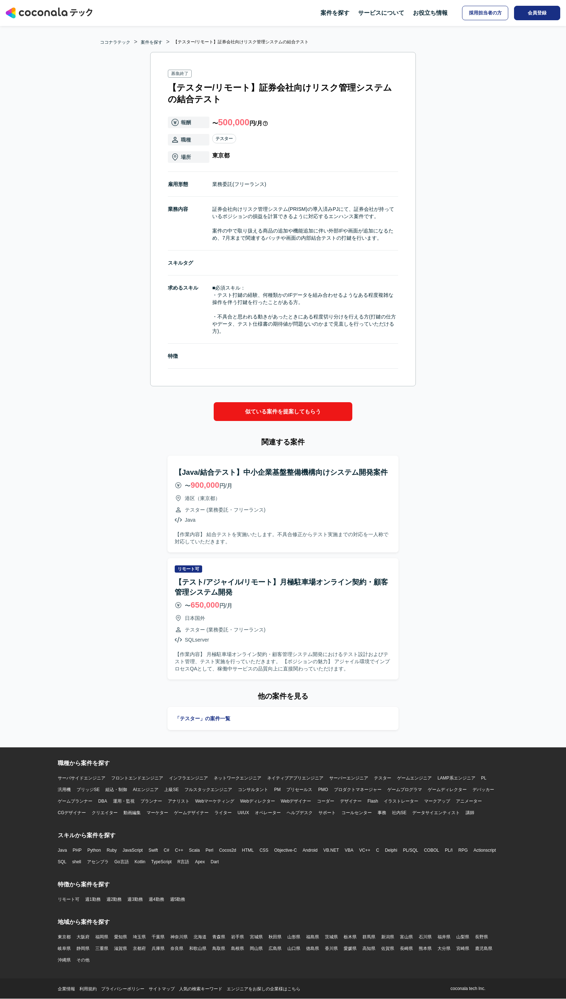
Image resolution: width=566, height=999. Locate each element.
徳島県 (312, 948)
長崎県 (406, 948)
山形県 (293, 936)
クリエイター (105, 812)
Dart (214, 861)
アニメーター (469, 801)
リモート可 (68, 899)
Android (309, 850)
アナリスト (179, 801)
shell (76, 861)
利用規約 (88, 988)
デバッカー (483, 789)
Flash (372, 801)
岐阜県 (64, 948)
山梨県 (462, 936)
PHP (77, 850)
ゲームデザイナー (191, 812)
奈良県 (176, 948)
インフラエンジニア (188, 778)
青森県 (218, 936)
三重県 (101, 948)
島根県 (237, 948)
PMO (323, 789)
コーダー (325, 801)
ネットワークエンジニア (237, 778)
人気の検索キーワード (200, 988)
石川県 (425, 936)
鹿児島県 (483, 948)
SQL (62, 861)
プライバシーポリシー (122, 988)
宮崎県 (462, 948)
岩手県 (237, 936)
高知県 (368, 948)
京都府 (139, 948)
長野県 (481, 936)
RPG (463, 850)
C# (166, 850)
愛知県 (120, 936)
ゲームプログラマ (404, 789)
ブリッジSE (88, 789)
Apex (200, 861)
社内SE (399, 812)
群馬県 (368, 936)
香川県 (331, 948)
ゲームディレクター (447, 789)
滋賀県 (120, 948)
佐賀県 (387, 948)
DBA (102, 801)
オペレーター (268, 812)
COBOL (431, 850)
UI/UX (243, 812)
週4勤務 (156, 899)
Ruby (111, 850)
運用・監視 (124, 801)
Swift (153, 850)
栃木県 (350, 936)
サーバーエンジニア (348, 778)
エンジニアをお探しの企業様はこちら (263, 988)
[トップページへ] (49, 13)
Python (94, 850)
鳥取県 (218, 948)
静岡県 (83, 948)
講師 (470, 812)
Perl (209, 850)
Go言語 (121, 861)
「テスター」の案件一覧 (202, 718)
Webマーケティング (214, 801)
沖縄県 (64, 960)
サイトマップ (162, 988)
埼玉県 (139, 936)
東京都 (64, 936)
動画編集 (132, 812)
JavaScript (132, 850)
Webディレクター (257, 801)
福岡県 (101, 936)
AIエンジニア (145, 789)
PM (277, 789)
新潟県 (387, 936)
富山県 (406, 936)
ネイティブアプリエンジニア (295, 778)
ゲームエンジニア (414, 778)
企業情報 (66, 988)
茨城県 (331, 936)
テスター (224, 138)
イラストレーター (401, 801)
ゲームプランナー (75, 801)
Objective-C (285, 850)
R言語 (183, 861)
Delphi (391, 850)
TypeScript (161, 861)
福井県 (443, 936)
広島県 (275, 948)
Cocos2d (227, 850)
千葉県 (158, 936)
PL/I (448, 850)
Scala (194, 850)
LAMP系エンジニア (456, 778)
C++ (179, 850)
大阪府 (83, 936)
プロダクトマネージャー (358, 789)
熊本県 (425, 948)
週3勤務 (135, 899)
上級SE (171, 789)
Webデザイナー (296, 801)
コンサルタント (253, 789)
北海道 (199, 936)
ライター (223, 812)
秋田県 (275, 936)
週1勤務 (93, 899)
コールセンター (356, 812)
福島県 (312, 936)
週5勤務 (178, 899)
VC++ (364, 850)
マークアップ (437, 801)
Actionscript (485, 850)
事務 (382, 812)
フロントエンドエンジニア (137, 778)
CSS (264, 850)
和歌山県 (197, 948)
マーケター (157, 812)
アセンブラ (98, 861)
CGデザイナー (72, 812)
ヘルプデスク (300, 812)
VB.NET (331, 850)
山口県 (293, 948)
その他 (83, 960)
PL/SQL (410, 850)
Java (62, 850)
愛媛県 (350, 948)
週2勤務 (114, 899)
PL (484, 778)
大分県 (443, 948)
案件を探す (335, 13)
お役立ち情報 (430, 13)
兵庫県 (158, 948)
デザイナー (351, 801)
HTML (248, 850)
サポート (327, 812)
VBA (349, 850)
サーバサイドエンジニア (81, 778)
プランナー (151, 801)
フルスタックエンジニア (208, 789)
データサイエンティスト (436, 812)
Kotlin (140, 861)
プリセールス (299, 789)
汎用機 (64, 789)
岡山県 (256, 948)
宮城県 (256, 936)
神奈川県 (179, 936)
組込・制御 (116, 789)
